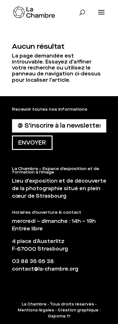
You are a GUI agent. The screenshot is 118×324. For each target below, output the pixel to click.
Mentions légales (36, 310)
